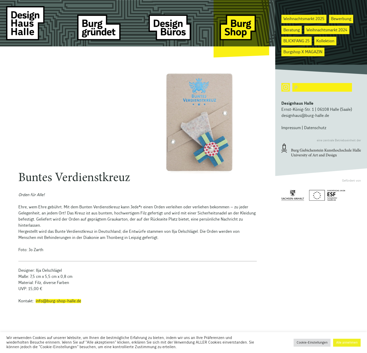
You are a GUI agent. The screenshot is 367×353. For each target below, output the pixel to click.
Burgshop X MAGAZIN (302, 52)
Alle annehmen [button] (347, 342)
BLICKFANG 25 (296, 41)
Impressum (291, 128)
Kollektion (325, 41)
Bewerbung (341, 19)
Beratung (291, 30)
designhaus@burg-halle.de (305, 116)
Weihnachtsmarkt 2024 (326, 30)
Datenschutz (315, 128)
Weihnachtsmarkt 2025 (303, 19)
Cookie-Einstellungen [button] (312, 342)
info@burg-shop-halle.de (58, 301)
